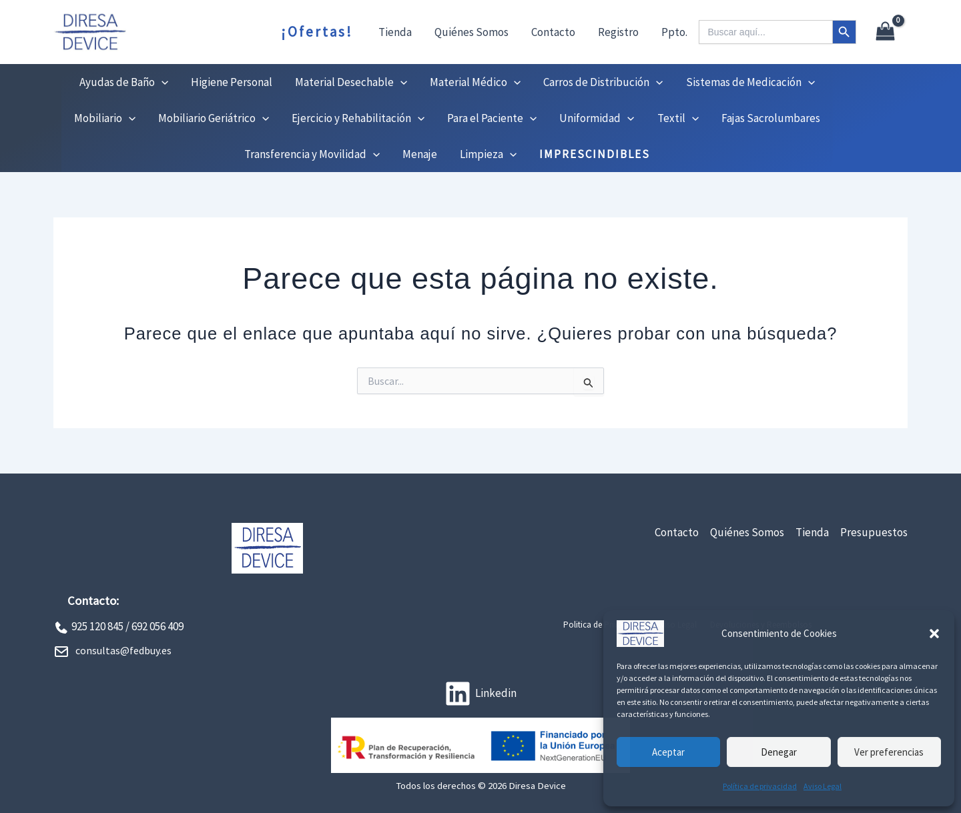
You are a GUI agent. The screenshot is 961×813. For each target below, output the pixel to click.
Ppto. (674, 32)
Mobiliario (104, 118)
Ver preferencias (889, 752)
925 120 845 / (100, 626)
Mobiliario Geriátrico (213, 118)
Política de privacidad (760, 786)
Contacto (553, 32)
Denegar (779, 752)
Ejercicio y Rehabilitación (358, 118)
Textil (678, 118)
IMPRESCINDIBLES (594, 154)
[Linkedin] (480, 694)
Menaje (419, 154)
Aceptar (668, 752)
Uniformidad (596, 118)
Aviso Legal (823, 786)
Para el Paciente (492, 118)
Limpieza (488, 154)
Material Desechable (351, 82)
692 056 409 (157, 626)
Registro (618, 32)
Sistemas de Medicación (750, 82)
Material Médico (475, 82)
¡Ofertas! (317, 32)
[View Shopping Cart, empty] (885, 32)
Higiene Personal (231, 82)
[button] (934, 633)
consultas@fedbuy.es (123, 650)
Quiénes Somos (471, 32)
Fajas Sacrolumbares (770, 118)
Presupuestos (874, 532)
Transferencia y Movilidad (312, 154)
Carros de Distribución (603, 82)
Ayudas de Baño (123, 82)
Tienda (395, 32)
